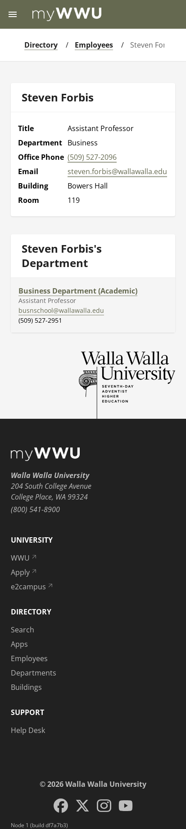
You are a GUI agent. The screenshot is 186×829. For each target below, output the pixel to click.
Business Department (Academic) (77, 291)
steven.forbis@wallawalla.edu (117, 171)
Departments (33, 673)
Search (22, 630)
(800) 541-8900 (35, 509)
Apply (24, 572)
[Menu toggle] (12, 14)
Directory (41, 45)
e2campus (32, 587)
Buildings (26, 687)
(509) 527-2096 (92, 157)
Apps (19, 644)
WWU (24, 558)
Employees (94, 45)
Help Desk (28, 730)
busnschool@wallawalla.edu (61, 310)
